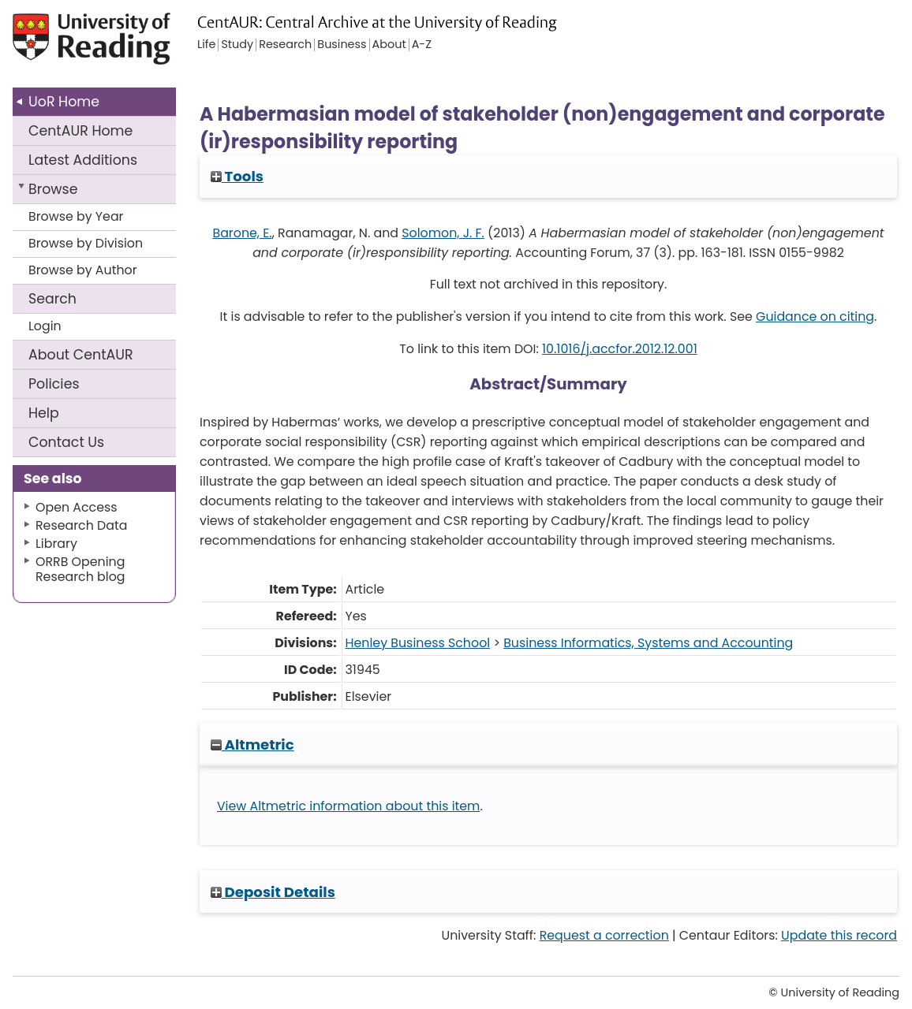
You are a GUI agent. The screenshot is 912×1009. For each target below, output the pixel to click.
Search (52, 298)
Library (56, 543)
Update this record (839, 935)
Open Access (77, 507)
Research (285, 45)
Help (43, 413)
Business (341, 45)
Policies (54, 383)
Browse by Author (82, 270)
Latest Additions (82, 160)
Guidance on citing (815, 316)
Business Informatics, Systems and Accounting (648, 643)
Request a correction (604, 935)
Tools (237, 176)
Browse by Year (76, 216)
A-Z (422, 45)
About (80, 354)
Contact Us (66, 442)
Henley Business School (418, 643)
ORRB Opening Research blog (80, 569)
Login (45, 326)
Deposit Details (273, 892)
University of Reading (104, 45)
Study (237, 45)
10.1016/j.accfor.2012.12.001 (619, 349)
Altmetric (252, 744)
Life (206, 45)
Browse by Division (85, 243)
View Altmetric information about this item (348, 806)
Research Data (81, 525)
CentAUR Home (80, 130)
